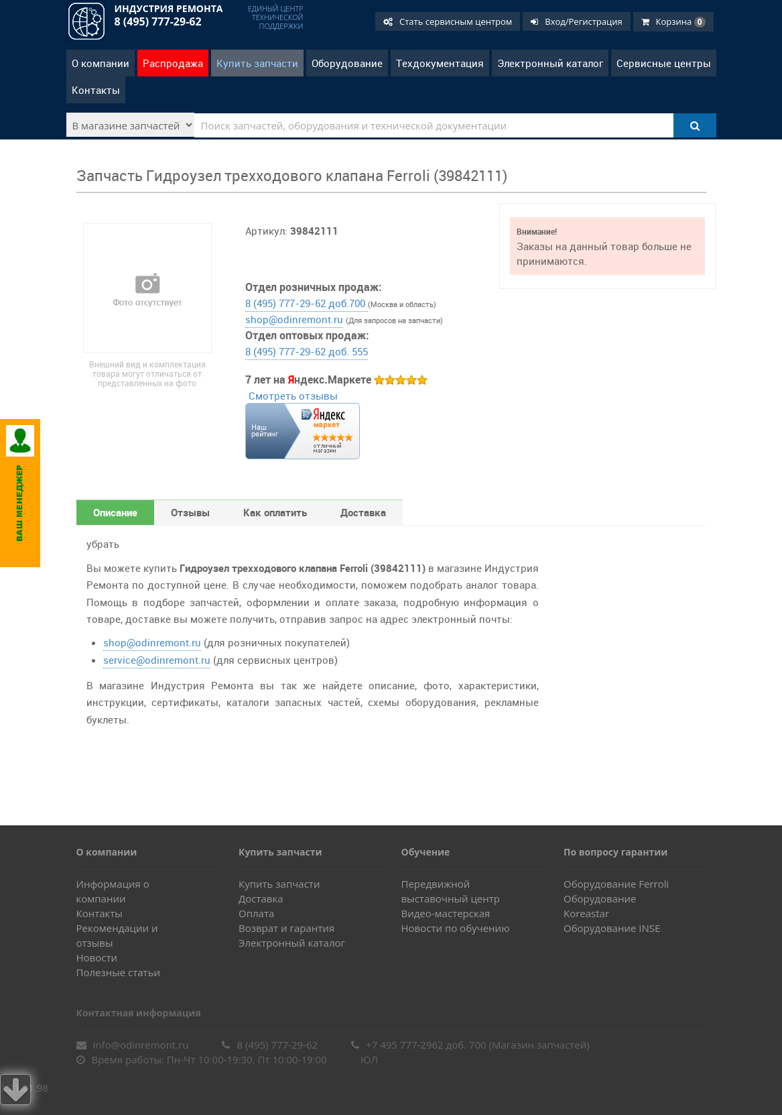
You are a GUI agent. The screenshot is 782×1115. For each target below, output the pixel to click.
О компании (100, 63)
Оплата (256, 913)
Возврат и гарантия (286, 928)
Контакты (96, 90)
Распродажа (173, 63)
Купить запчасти (257, 63)
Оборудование (347, 63)
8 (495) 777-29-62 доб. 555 (306, 351)
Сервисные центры (663, 63)
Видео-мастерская (446, 913)
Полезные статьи (118, 972)
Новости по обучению (455, 928)
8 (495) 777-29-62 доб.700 (306, 303)
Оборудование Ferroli (616, 883)
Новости (97, 957)
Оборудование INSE (612, 928)
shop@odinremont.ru (294, 319)
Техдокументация (440, 63)
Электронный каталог (550, 63)
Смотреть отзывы (293, 395)
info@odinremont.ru (132, 1044)
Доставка (261, 898)
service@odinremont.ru (156, 659)
